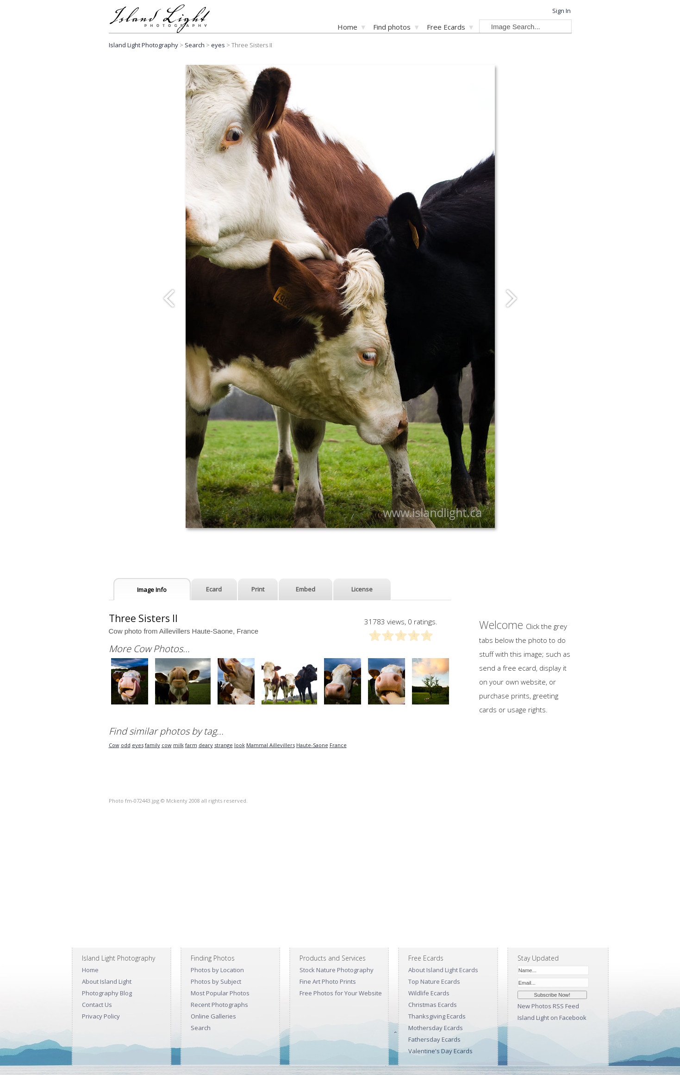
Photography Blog (107, 993)
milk (178, 745)
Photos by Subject (216, 981)
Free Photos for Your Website (340, 993)
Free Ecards (446, 26)
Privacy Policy (101, 1016)
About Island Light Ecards (443, 970)
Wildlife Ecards (428, 993)
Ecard (214, 589)
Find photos (392, 26)
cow (167, 745)
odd (126, 745)
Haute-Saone (312, 745)
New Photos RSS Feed (548, 1006)
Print (257, 589)
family (152, 745)
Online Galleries (213, 1016)
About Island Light (106, 981)
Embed (305, 589)
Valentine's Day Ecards (440, 1051)
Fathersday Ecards (434, 1039)
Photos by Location (217, 970)
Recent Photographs (219, 1004)
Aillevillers (282, 745)
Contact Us (97, 1004)
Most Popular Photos (220, 993)
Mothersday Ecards (435, 1028)
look (239, 745)
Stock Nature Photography (336, 970)
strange (223, 745)
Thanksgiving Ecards (437, 1016)
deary (206, 745)
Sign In (561, 10)
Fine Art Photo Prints (327, 981)
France (338, 745)
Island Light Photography (143, 45)
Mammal (257, 745)
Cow (114, 745)
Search (201, 1028)
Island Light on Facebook (552, 1017)
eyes (218, 45)
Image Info (152, 589)
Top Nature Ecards (434, 981)
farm (191, 745)
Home (347, 26)
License (362, 589)
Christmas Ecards (432, 1004)
